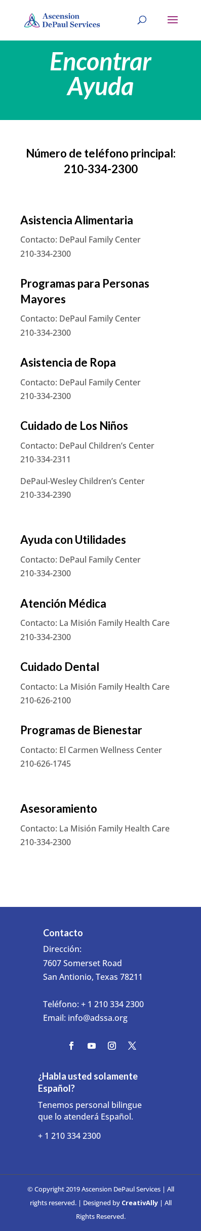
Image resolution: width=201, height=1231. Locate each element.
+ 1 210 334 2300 (112, 1004)
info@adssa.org (98, 1017)
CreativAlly (140, 1202)
